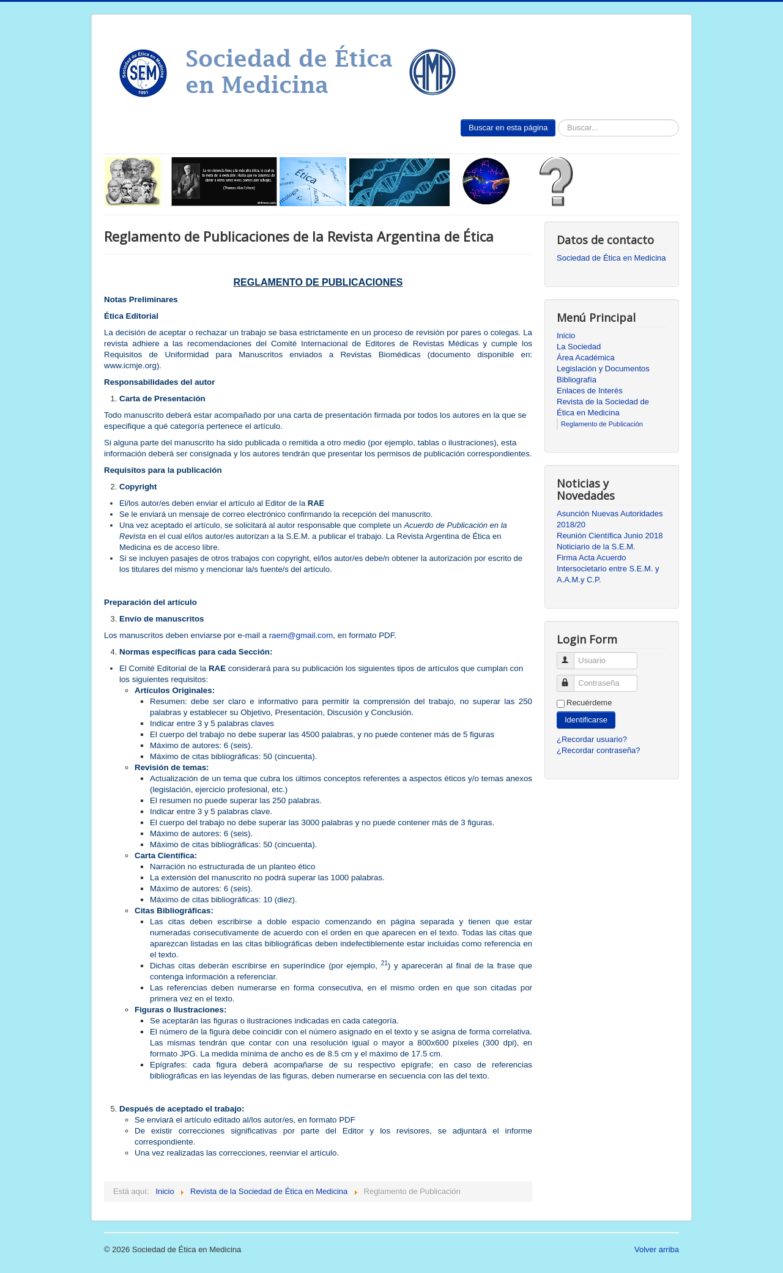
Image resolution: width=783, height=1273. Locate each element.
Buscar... (555, 119)
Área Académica (586, 357)
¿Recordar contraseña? (598, 750)
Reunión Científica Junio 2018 (609, 535)
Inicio (566, 335)
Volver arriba (656, 1249)
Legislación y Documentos (603, 368)
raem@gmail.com (301, 635)
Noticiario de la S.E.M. (596, 546)
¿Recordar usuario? (592, 739)
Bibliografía (576, 379)
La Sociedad (579, 346)
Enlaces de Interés (590, 390)
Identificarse (586, 719)
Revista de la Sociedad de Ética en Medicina (603, 407)
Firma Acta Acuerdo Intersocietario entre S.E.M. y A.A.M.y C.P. (608, 568)
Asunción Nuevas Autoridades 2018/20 (609, 519)
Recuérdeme (589, 702)
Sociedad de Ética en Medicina (611, 257)
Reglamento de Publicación (602, 424)
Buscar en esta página (508, 127)
